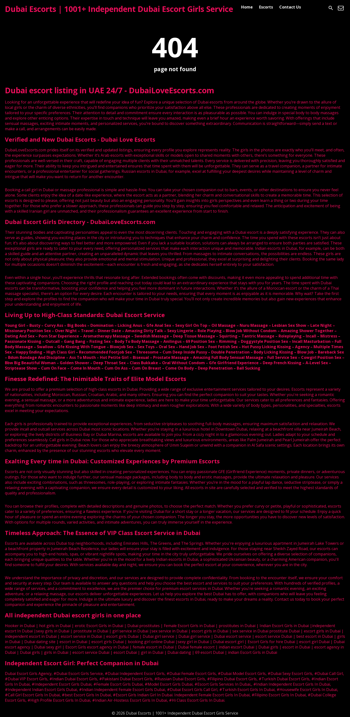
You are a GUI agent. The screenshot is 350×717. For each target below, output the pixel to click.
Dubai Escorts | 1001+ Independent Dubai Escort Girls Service (119, 9)
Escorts (266, 7)
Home (247, 7)
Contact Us (290, 7)
